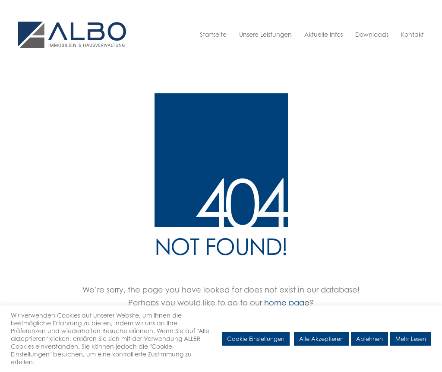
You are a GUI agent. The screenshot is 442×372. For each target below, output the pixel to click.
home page (286, 302)
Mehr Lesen (410, 338)
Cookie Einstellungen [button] (255, 338)
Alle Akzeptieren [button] (321, 338)
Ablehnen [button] (369, 338)
